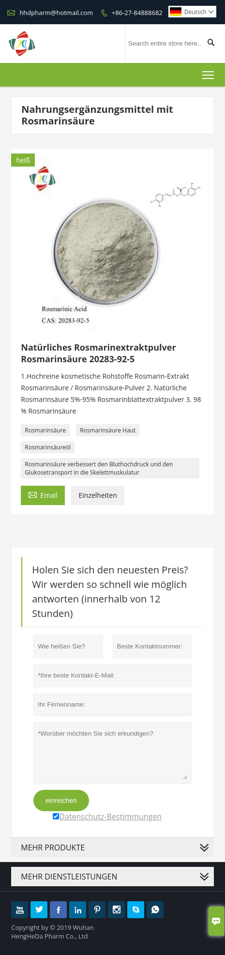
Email (43, 494)
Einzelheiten (97, 495)
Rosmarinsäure (45, 430)
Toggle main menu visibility (208, 73)
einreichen (61, 800)
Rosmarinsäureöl (48, 447)
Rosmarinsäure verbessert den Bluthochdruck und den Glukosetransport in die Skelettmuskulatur (99, 468)
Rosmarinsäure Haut (107, 430)
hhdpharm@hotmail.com (56, 12)
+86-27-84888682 (137, 12)
